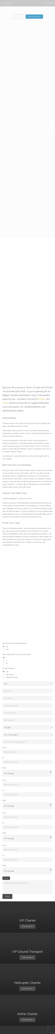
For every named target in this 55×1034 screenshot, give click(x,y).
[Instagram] (51, 10)
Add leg (6, 878)
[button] (35, 10)
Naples (41, 399)
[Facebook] (41, 10)
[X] (46, 10)
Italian (5, 403)
